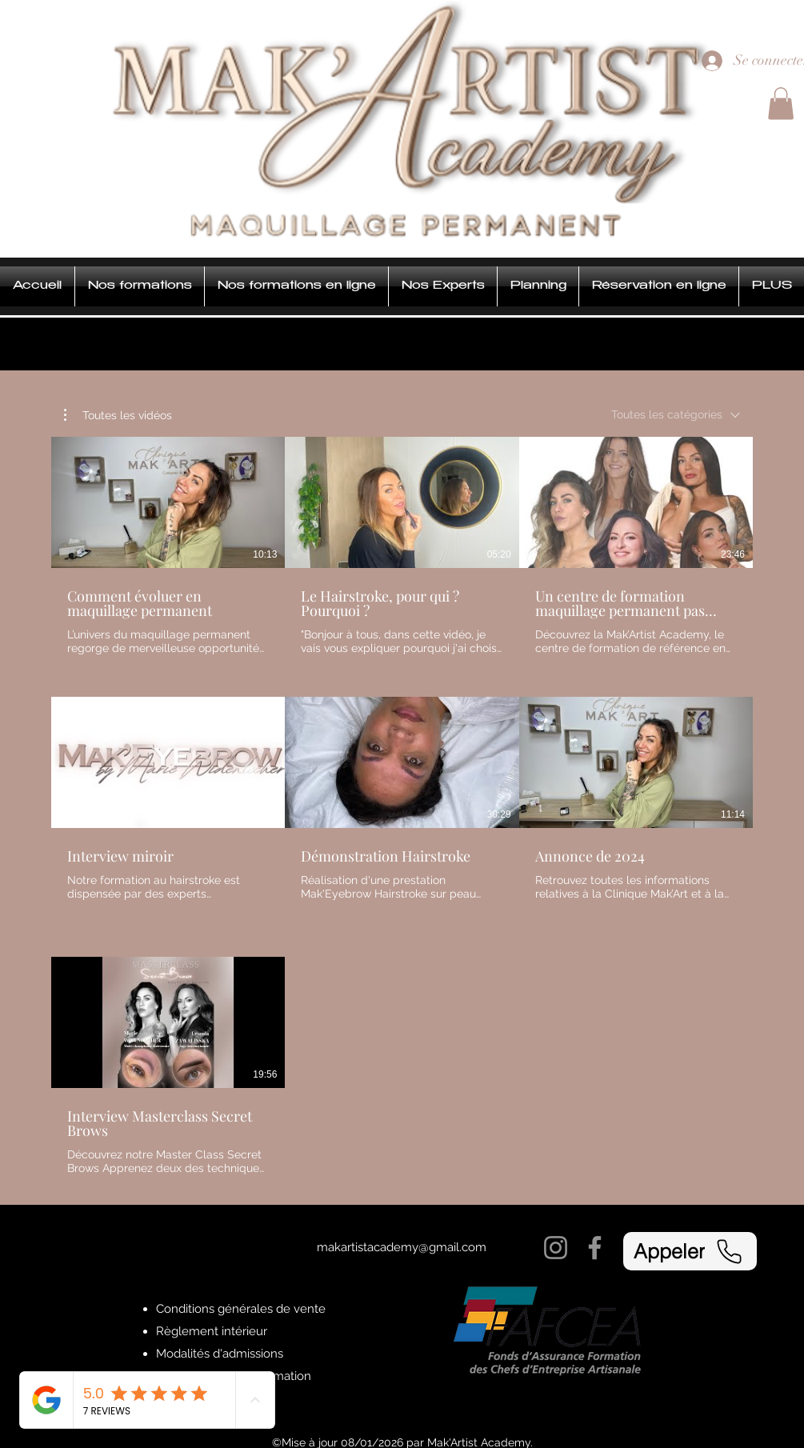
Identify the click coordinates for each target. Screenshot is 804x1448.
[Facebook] (594, 1247)
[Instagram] (555, 1247)
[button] (780, 103)
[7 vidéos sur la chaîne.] (402, 806)
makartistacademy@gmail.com (401, 1247)
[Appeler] (690, 1251)
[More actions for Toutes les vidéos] (118, 415)
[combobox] (675, 415)
